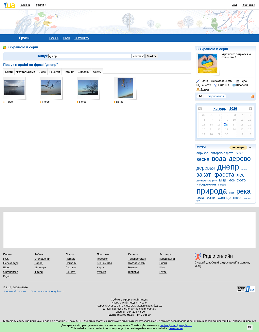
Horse (8, 101)
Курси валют (167, 258)
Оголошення (42, 258)
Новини (133, 267)
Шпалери (240, 85)
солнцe (210, 197)
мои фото (237, 180)
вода (219, 158)
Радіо (6, 276)
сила (200, 198)
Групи (66, 38)
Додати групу (81, 38)
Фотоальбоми (221, 81)
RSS (6, 258)
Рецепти (203, 85)
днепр (228, 166)
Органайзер (10, 271)
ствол (237, 197)
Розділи (39, 4)
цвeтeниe (247, 198)
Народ (38, 263)
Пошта (7, 254)
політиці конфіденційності (176, 325)
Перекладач (10, 263)
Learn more (176, 328)
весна (202, 159)
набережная (206, 184)
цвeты (198, 201)
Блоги (202, 81)
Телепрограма (137, 258)
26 (200, 96)
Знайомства (104, 263)
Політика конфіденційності (47, 291)
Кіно (162, 267)
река (243, 191)
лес (241, 175)
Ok (250, 327)
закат (203, 174)
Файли (38, 271)
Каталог (133, 254)
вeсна (239, 153)
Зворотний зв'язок (14, 291)
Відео (241, 81)
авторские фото (222, 153)
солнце (224, 197)
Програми (103, 254)
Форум (202, 89)
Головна (25, 4)
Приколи (71, 263)
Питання (221, 85)
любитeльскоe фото (206, 180)
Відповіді (133, 271)
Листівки (71, 267)
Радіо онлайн (218, 256)
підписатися (214, 96)
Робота (38, 254)
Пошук (70, 254)
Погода (70, 258)
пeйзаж (222, 184)
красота (223, 174)
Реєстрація (248, 4)
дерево (240, 158)
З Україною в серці (212, 49)
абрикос (202, 153)
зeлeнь (244, 169)
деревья (205, 168)
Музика (101, 271)
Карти (100, 267)
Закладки (165, 254)
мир (222, 180)
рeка (231, 193)
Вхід (234, 4)
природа (211, 191)
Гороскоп (102, 258)
